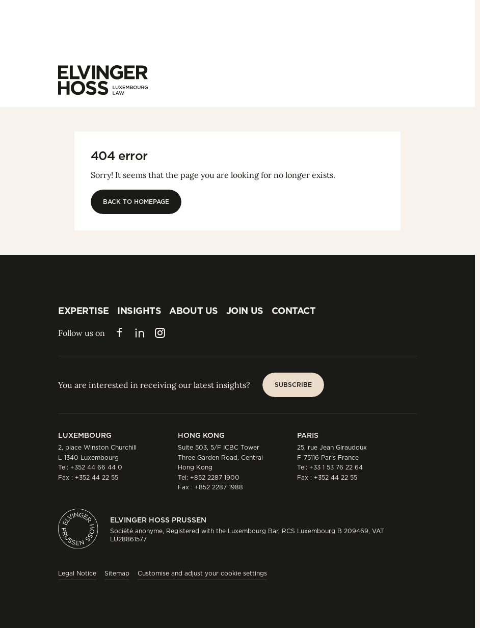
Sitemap (116, 573)
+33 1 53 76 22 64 (336, 467)
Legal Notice (77, 573)
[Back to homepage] (136, 202)
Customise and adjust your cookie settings (202, 573)
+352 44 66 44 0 (96, 467)
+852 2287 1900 (214, 477)
